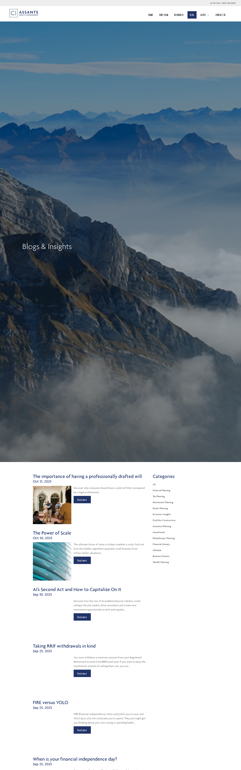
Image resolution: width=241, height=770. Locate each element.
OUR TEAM (163, 15)
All (154, 484)
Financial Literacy (161, 544)
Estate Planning (160, 508)
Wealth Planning (161, 562)
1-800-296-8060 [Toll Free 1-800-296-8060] (228, 3)
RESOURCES (179, 15)
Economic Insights (162, 514)
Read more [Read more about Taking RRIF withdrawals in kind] (82, 673)
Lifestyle (157, 550)
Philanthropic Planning (164, 538)
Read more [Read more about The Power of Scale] (82, 560)
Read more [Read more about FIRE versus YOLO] (82, 730)
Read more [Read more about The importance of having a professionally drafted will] (82, 500)
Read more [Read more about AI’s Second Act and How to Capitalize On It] (82, 617)
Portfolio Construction (164, 520)
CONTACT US (220, 15)
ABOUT (204, 15)
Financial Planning (161, 490)
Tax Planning (159, 496)
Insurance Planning (162, 526)
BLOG (192, 15)
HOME (150, 15)
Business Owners (161, 556)
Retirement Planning (163, 502)
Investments (159, 532)
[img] (120, 231)
